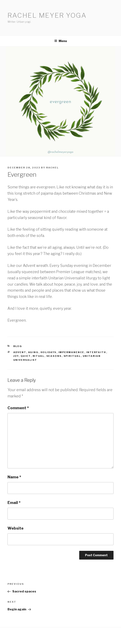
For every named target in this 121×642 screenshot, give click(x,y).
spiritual (72, 356)
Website (15, 528)
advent (19, 352)
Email (14, 502)
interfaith (96, 352)
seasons (54, 356)
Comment (18, 408)
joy (16, 356)
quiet (26, 356)
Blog (17, 346)
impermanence (71, 352)
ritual (38, 356)
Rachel (52, 167)
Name (14, 477)
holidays (49, 352)
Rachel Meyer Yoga (47, 15)
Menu (60, 41)
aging (33, 352)
